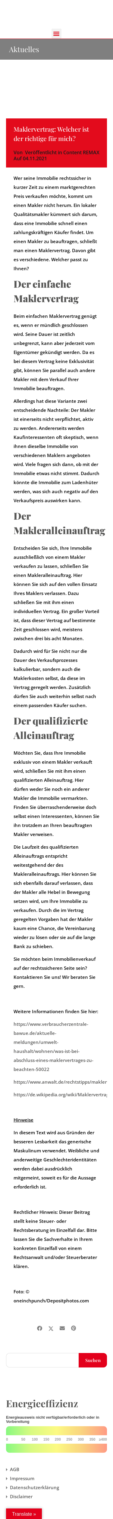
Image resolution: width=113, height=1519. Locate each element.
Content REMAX (81, 152)
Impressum (22, 1478)
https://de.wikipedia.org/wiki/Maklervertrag (61, 1094)
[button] (56, 34)
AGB (14, 1469)
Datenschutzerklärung (34, 1487)
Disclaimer (21, 1496)
